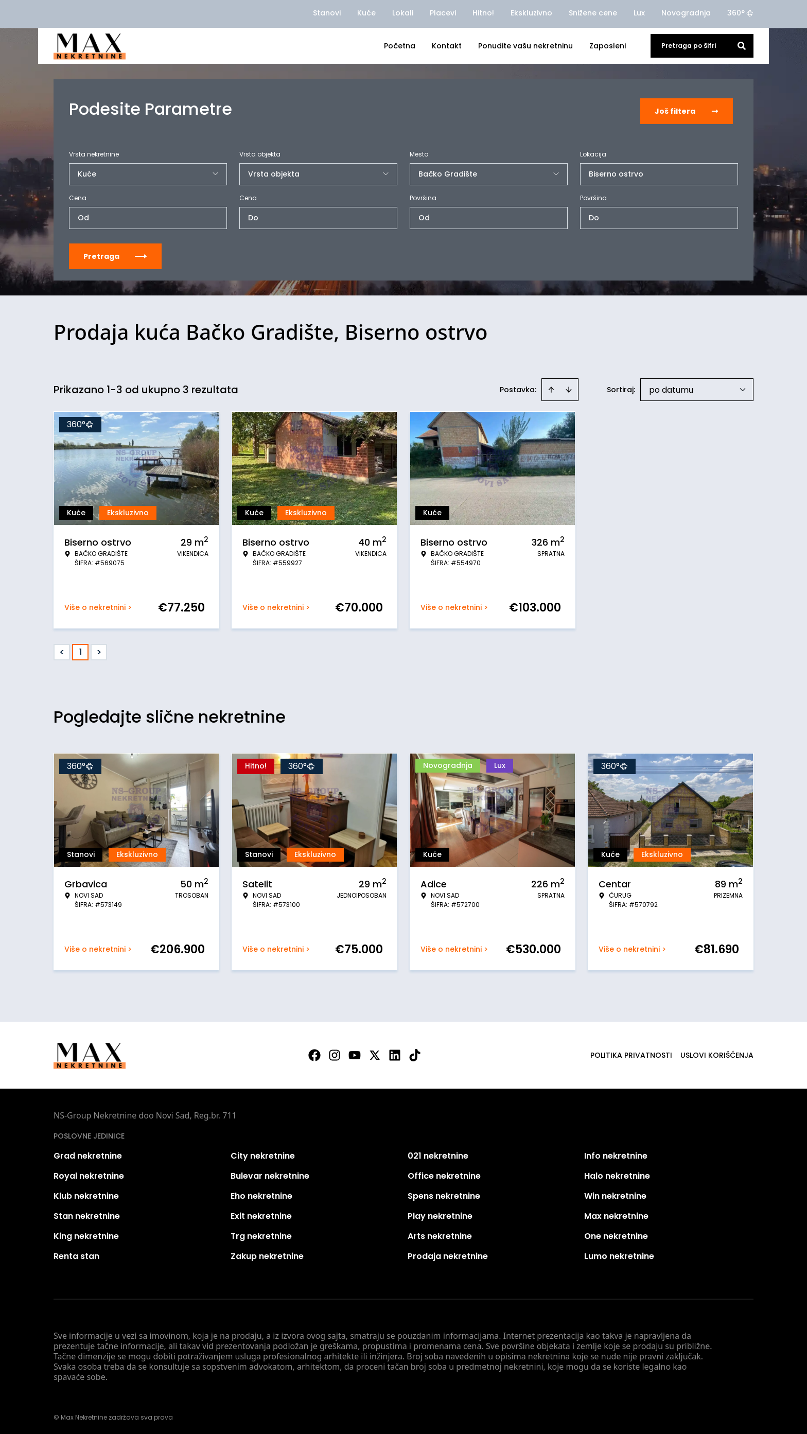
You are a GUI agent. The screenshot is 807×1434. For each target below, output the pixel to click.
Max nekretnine (616, 1212)
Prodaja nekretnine (448, 1252)
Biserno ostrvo (616, 170)
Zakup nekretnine (267, 1252)
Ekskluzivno (531, 13)
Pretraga (115, 253)
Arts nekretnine (440, 1232)
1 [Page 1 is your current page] (80, 648)
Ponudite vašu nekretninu (525, 46)
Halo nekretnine (617, 1172)
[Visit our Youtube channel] (354, 1051)
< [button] (62, 648)
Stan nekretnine (87, 1212)
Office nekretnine (444, 1172)
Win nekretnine (615, 1192)
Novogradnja (686, 13)
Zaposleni (607, 46)
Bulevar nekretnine (270, 1172)
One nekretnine (616, 1232)
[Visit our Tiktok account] (415, 1051)
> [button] (99, 648)
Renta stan (76, 1252)
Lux (639, 13)
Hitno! (483, 13)
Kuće (366, 13)
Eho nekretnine (261, 1192)
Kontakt (447, 46)
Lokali (402, 13)
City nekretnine (263, 1152)
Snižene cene (593, 13)
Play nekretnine (440, 1212)
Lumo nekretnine (619, 1252)
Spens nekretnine (444, 1192)
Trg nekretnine (261, 1232)
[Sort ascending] (551, 386)
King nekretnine (86, 1232)
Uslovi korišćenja (716, 1051)
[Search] (741, 46)
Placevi (443, 13)
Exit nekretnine (261, 1212)
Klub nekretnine (86, 1192)
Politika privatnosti (631, 1051)
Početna (399, 46)
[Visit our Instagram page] (334, 1051)
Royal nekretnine (89, 1172)
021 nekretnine (438, 1152)
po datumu (671, 386)
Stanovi (327, 13)
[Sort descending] (568, 386)
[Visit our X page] (375, 1051)
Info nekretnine (615, 1152)
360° (740, 13)
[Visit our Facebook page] (314, 1051)
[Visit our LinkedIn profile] (395, 1051)
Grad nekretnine (88, 1152)
